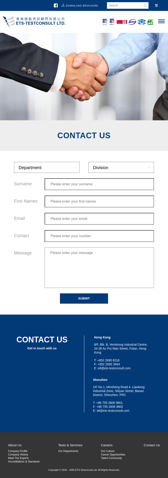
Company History (18, 454)
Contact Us (152, 445)
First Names (26, 201)
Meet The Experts (18, 458)
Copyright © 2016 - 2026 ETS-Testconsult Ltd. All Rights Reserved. (84, 470)
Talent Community (111, 458)
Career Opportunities (113, 454)
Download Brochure (82, 5)
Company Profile (18, 451)
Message (23, 252)
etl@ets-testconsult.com (114, 368)
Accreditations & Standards (24, 461)
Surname (23, 183)
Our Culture (107, 451)
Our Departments (68, 451)
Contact (21, 235)
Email (19, 218)
